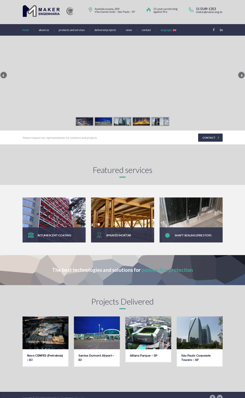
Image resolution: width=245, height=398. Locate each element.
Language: (168, 30)
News (129, 30)
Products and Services (72, 30)
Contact (146, 30)
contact (210, 137)
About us (44, 30)
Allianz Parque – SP (143, 355)
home (26, 30)
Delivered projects (105, 30)
